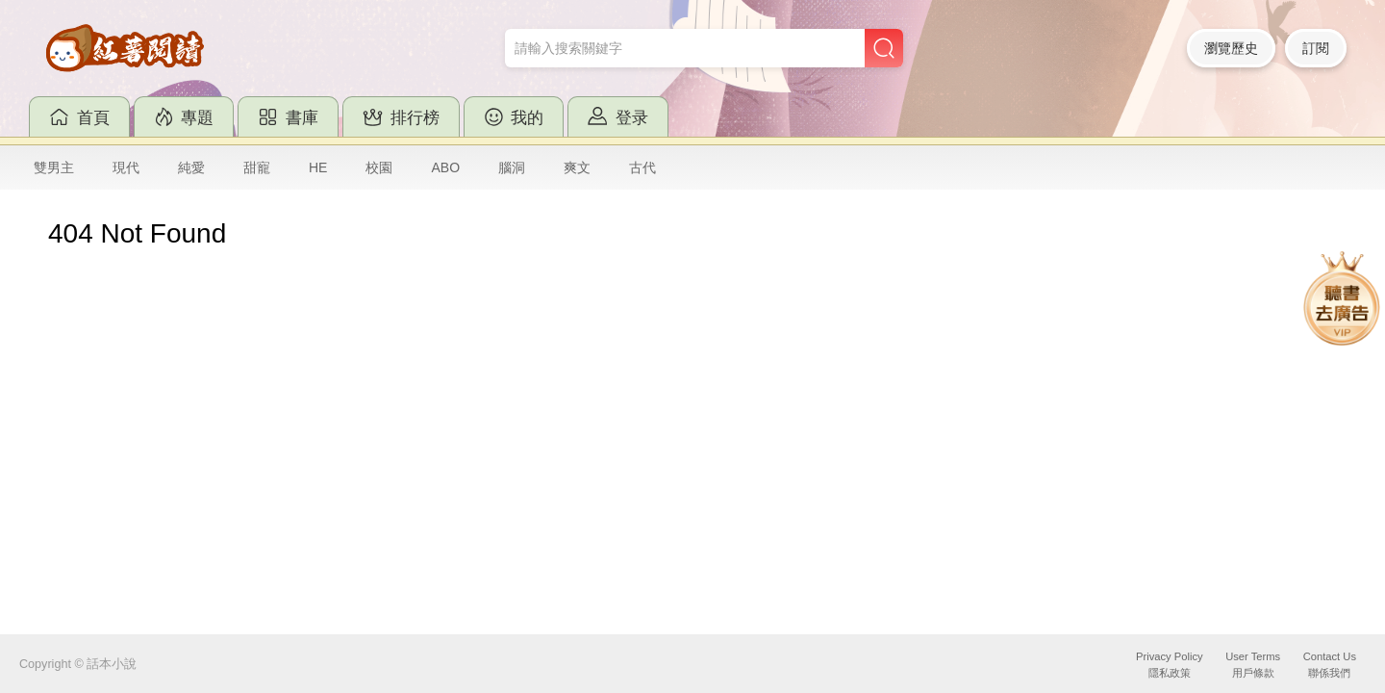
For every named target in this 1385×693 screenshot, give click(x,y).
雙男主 (54, 167)
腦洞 (511, 167)
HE (318, 167)
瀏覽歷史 (1231, 48)
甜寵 (256, 167)
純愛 (191, 167)
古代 (642, 167)
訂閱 (1315, 48)
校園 (378, 167)
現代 (126, 167)
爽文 (577, 167)
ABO (445, 167)
